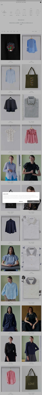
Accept (33, 201)
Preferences (21, 201)
